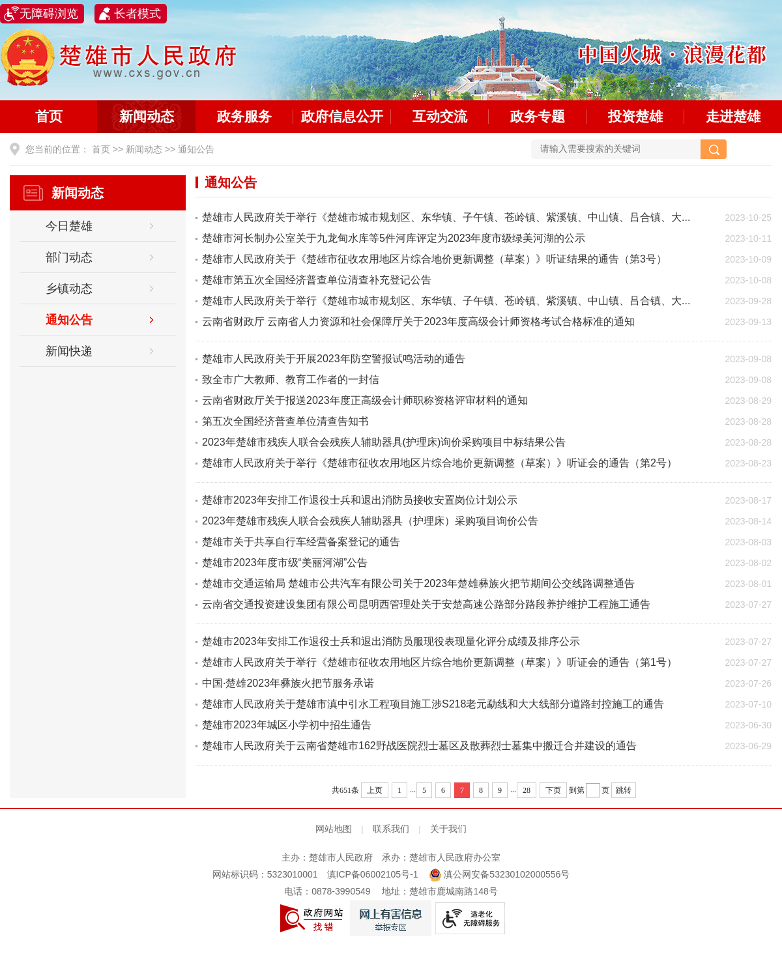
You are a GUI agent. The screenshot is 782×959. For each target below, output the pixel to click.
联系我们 (391, 828)
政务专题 (537, 116)
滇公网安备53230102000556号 (499, 874)
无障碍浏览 (49, 13)
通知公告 (196, 149)
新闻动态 (146, 116)
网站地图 (333, 828)
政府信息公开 (342, 116)
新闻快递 (69, 351)
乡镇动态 (69, 288)
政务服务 (244, 116)
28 (526, 790)
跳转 (623, 790)
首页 (49, 116)
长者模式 (137, 13)
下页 (553, 790)
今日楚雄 (69, 226)
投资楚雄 (635, 116)
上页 (375, 790)
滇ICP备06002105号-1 (372, 874)
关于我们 (448, 828)
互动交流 (440, 116)
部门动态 (69, 257)
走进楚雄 (733, 116)
